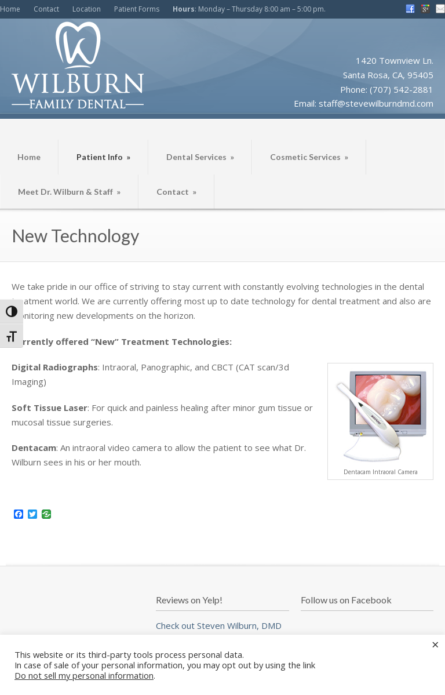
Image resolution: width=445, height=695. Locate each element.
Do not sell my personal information (84, 675)
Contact (46, 9)
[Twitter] (32, 515)
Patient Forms (136, 9)
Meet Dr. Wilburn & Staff (69, 192)
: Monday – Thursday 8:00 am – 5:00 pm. (249, 9)
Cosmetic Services (309, 157)
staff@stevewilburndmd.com (376, 103)
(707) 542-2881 (401, 89)
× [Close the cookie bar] (435, 644)
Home (10, 9)
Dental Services (200, 157)
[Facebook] (18, 515)
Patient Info (103, 157)
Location (86, 9)
